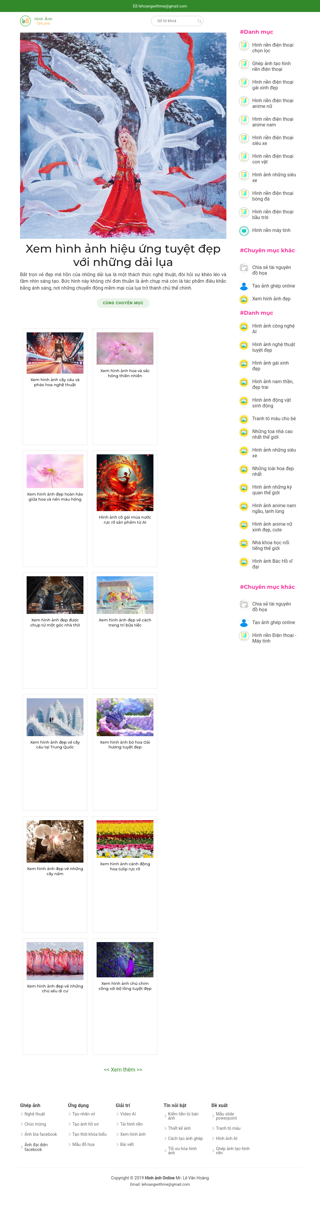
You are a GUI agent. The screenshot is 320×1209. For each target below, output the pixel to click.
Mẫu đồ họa (83, 1144)
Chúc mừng (35, 1124)
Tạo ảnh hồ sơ (85, 1124)
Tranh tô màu (228, 1128)
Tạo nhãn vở (83, 1114)
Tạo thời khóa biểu (89, 1134)
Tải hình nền (131, 1124)
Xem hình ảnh (133, 1134)
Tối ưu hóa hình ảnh (182, 1151)
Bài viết (127, 1144)
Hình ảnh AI (226, 1138)
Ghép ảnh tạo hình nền (233, 1151)
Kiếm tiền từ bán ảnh (183, 1116)
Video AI (128, 1114)
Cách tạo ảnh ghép (185, 1138)
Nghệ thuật (35, 1114)
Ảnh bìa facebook (41, 1134)
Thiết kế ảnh (179, 1128)
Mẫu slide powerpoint (226, 1116)
